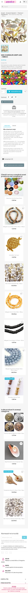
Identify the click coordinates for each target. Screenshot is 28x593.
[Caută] (14, 6)
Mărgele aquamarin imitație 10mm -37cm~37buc (14, 369)
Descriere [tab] (7, 125)
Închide (14, 586)
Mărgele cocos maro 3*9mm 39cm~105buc (14, 226)
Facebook (2, 552)
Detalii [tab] (14, 125)
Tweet (12, 97)
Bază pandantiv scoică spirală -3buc (14, 461)
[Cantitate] (3, 91)
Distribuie (8, 97)
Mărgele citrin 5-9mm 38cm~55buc (14, 312)
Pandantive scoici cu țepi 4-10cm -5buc (14, 490)
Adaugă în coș (14, 92)
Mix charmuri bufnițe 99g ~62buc (14, 283)
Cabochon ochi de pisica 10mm (14, 198)
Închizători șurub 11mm (14, 397)
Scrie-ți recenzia (7, 102)
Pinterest (15, 97)
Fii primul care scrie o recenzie (14, 165)
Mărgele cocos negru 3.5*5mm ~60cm (14, 340)
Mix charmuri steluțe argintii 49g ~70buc (14, 518)
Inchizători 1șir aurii (14, 255)
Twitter (6, 552)
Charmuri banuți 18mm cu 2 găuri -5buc (14, 433)
